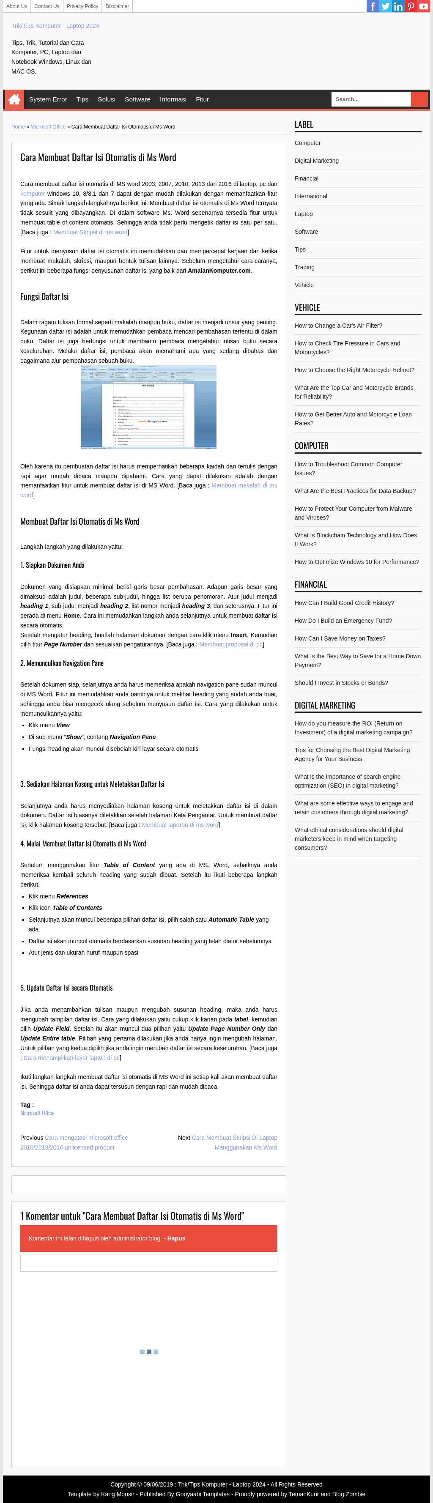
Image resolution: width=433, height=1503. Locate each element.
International (311, 196)
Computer (308, 143)
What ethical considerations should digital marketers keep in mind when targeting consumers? (349, 839)
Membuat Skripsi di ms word (90, 232)
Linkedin (398, 6)
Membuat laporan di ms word (180, 824)
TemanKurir (304, 1494)
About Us (16, 6)
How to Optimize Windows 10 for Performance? (357, 561)
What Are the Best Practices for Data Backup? (355, 490)
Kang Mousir (117, 1494)
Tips (83, 99)
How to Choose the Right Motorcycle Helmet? (354, 370)
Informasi (173, 99)
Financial (306, 178)
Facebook (373, 6)
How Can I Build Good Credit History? (344, 603)
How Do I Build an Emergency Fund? (343, 620)
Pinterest (411, 6)
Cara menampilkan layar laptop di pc (72, 1057)
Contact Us (46, 6)
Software (138, 99)
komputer (32, 193)
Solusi (106, 99)
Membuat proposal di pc (230, 644)
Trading (305, 267)
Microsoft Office (48, 127)
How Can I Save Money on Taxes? (340, 638)
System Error (48, 99)
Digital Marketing (317, 160)
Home (14, 99)
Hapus (176, 1238)
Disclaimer (117, 6)
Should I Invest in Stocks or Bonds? (341, 682)
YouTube (423, 6)
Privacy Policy (83, 6)
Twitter (385, 6)
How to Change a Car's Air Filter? (338, 325)
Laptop (304, 214)
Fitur (202, 99)
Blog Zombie (349, 1494)
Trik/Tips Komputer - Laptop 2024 (55, 25)
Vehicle (304, 285)
